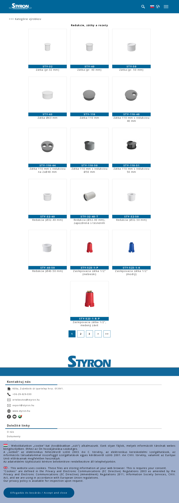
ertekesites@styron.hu (23, 400)
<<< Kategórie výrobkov (25, 19)
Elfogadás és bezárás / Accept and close (38, 492)
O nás (10, 432)
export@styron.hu (20, 405)
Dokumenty (14, 436)
